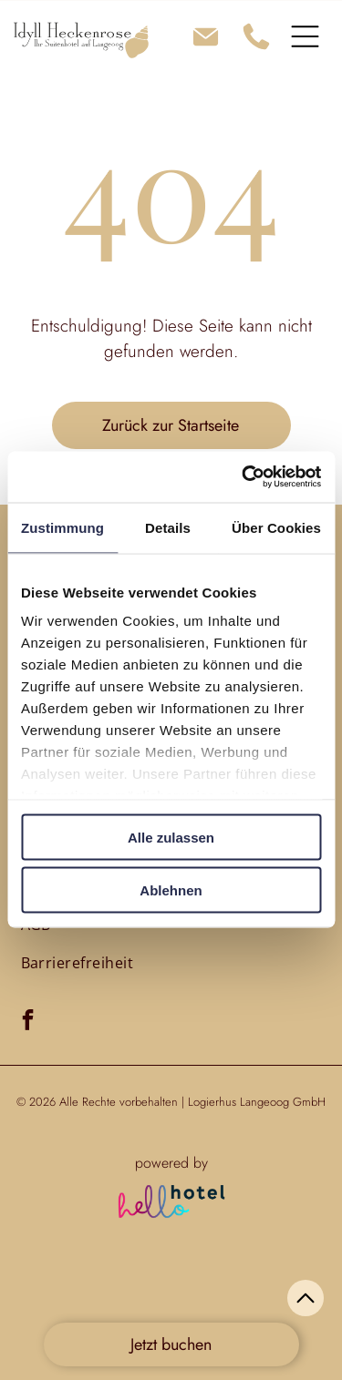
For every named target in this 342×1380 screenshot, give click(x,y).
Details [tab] (168, 527)
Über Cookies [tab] (276, 527)
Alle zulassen (171, 836)
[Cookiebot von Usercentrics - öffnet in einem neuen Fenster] (243, 477)
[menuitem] (77, 963)
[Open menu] (305, 36)
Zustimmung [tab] (62, 527)
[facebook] (28, 1022)
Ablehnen (171, 890)
